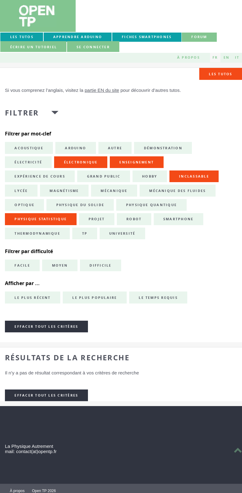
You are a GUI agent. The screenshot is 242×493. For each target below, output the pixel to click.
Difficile (100, 265)
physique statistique (40, 219)
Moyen (60, 265)
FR (215, 57)
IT (237, 57)
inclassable (194, 176)
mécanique (114, 190)
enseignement (136, 162)
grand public (104, 176)
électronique (81, 162)
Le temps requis (158, 297)
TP (84, 233)
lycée (21, 190)
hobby (149, 176)
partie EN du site (102, 90)
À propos (188, 57)
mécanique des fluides (177, 190)
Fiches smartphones (147, 36)
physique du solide (80, 204)
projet (97, 219)
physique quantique (151, 204)
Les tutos (22, 36)
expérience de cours (39, 176)
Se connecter (93, 47)
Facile (22, 265)
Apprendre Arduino (77, 36)
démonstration (163, 148)
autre (115, 148)
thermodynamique (37, 233)
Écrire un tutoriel (33, 47)
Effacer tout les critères (46, 326)
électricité (28, 162)
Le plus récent (32, 297)
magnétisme (64, 190)
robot (133, 219)
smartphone (178, 219)
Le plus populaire (94, 297)
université (122, 233)
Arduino (75, 148)
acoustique (28, 148)
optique (24, 204)
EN (226, 57)
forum (199, 36)
